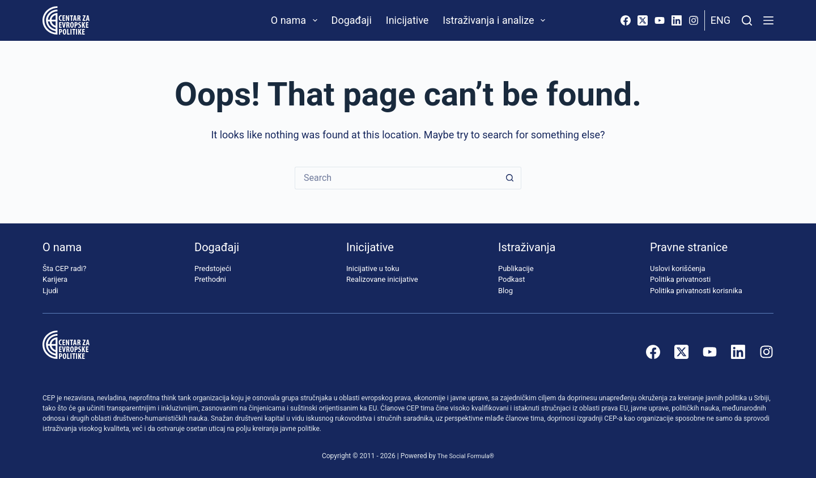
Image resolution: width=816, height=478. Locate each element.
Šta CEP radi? (64, 268)
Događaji (352, 20)
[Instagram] (693, 20)
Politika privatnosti (680, 279)
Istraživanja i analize (496, 20)
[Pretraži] (747, 20)
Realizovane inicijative (382, 279)
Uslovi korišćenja (678, 268)
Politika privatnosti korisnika (696, 290)
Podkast (511, 279)
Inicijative (407, 20)
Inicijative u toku (372, 268)
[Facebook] (625, 20)
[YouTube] (659, 20)
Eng (720, 20)
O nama (296, 20)
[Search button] (510, 178)
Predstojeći (212, 268)
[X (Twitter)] (643, 20)
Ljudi (50, 290)
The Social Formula (463, 456)
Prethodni (210, 279)
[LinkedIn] (677, 20)
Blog (505, 290)
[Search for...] (397, 178)
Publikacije (516, 268)
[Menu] (768, 20)
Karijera (54, 279)
